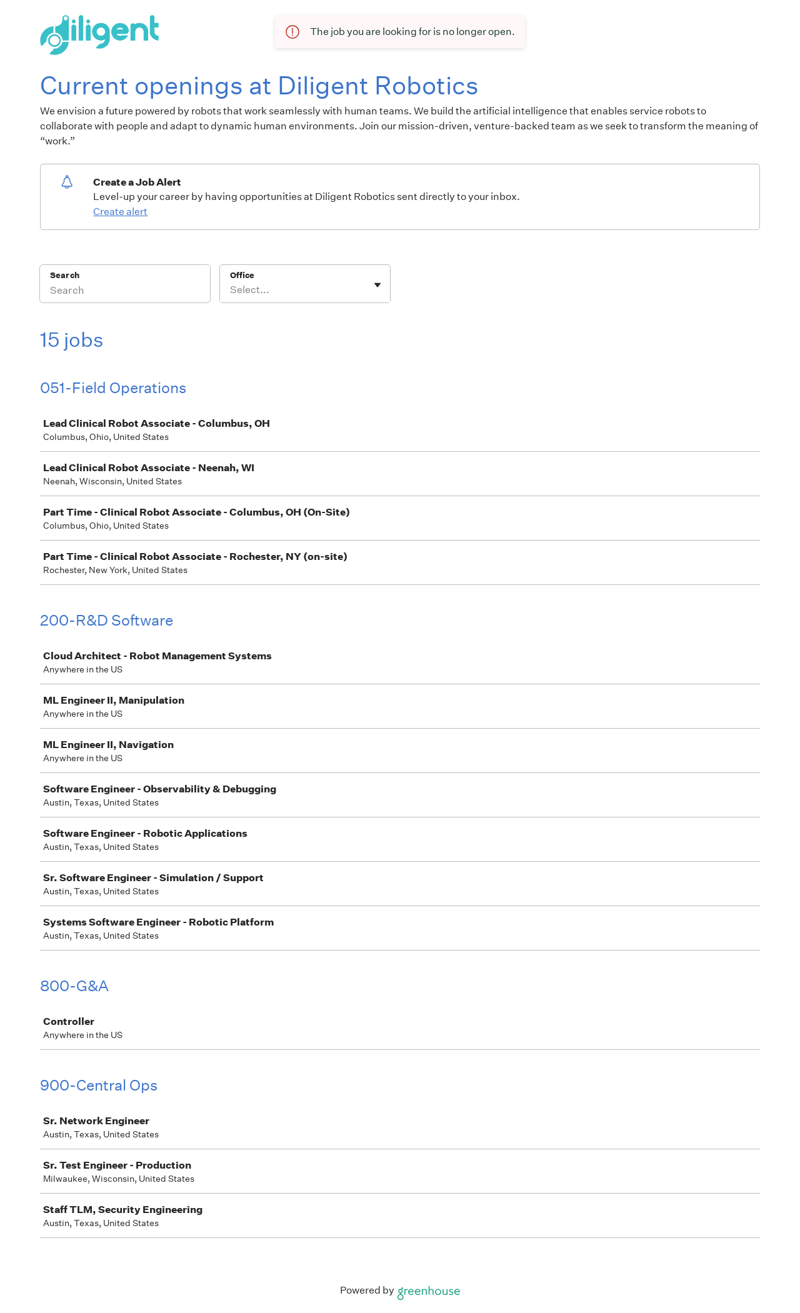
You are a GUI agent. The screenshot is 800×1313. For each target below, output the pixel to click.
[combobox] (231, 290)
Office (242, 275)
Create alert (120, 211)
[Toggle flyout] (377, 284)
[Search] (125, 291)
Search (64, 275)
